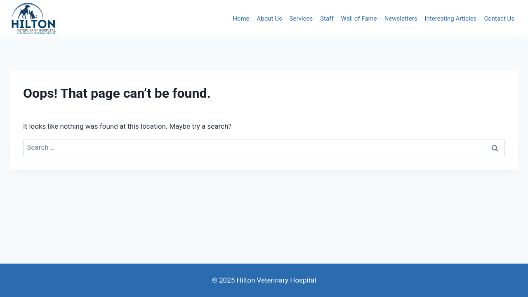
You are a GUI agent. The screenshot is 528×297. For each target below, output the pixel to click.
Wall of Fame (359, 18)
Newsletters (400, 18)
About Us (269, 18)
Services (301, 18)
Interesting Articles (451, 18)
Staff (326, 18)
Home (241, 18)
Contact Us (499, 18)
